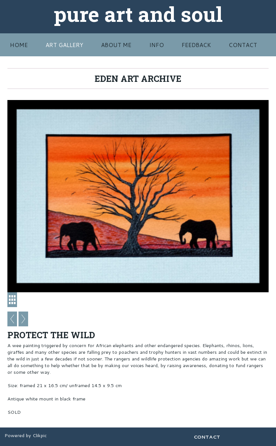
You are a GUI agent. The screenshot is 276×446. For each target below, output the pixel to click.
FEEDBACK (196, 45)
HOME (19, 45)
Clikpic (40, 435)
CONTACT (243, 45)
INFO (156, 45)
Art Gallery (64, 45)
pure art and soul (138, 13)
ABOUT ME (116, 45)
